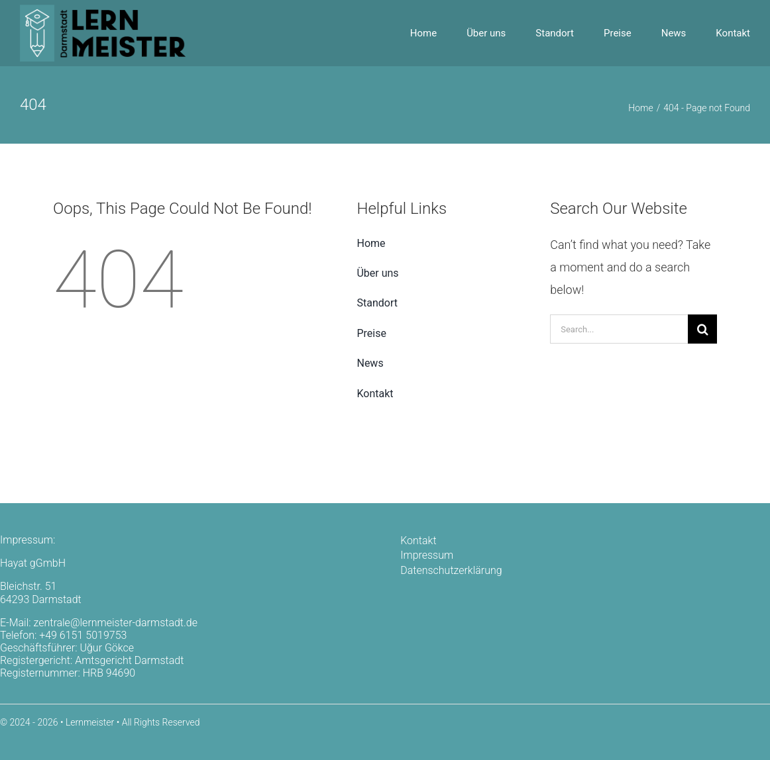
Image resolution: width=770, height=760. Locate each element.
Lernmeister (90, 722)
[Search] (702, 329)
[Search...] (619, 329)
